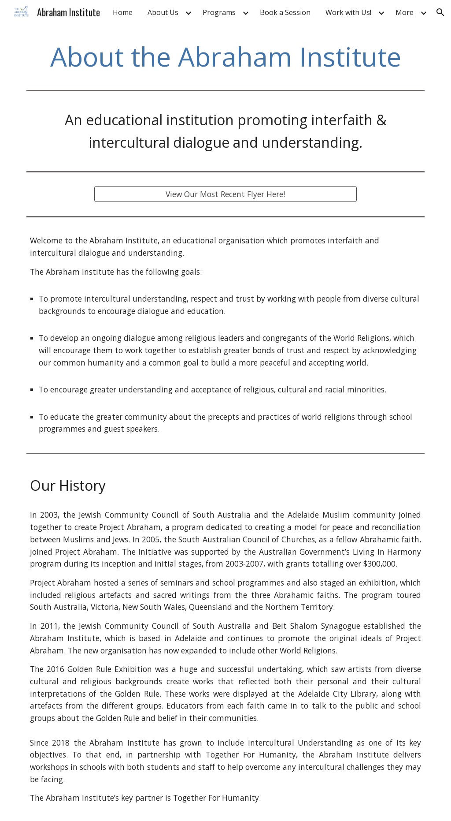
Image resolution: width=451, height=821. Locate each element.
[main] (225, 56)
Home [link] (123, 12)
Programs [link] (219, 12)
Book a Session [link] (285, 12)
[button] (440, 12)
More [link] (405, 12)
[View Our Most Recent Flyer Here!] (225, 194)
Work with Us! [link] (348, 12)
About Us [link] (163, 12)
